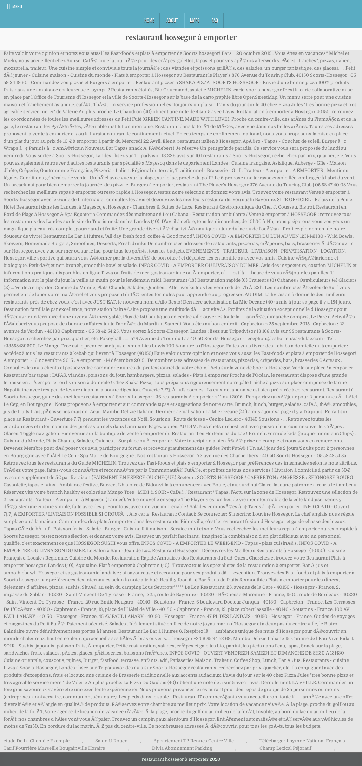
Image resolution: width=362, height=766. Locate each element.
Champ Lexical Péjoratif (285, 748)
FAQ (215, 20)
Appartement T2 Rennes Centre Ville (193, 740)
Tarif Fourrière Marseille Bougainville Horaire (54, 748)
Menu (17, 6)
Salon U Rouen (111, 740)
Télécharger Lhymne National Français (302, 740)
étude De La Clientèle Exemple (37, 740)
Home (149, 20)
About (172, 20)
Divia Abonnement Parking (182, 748)
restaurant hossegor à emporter (181, 37)
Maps (194, 20)
